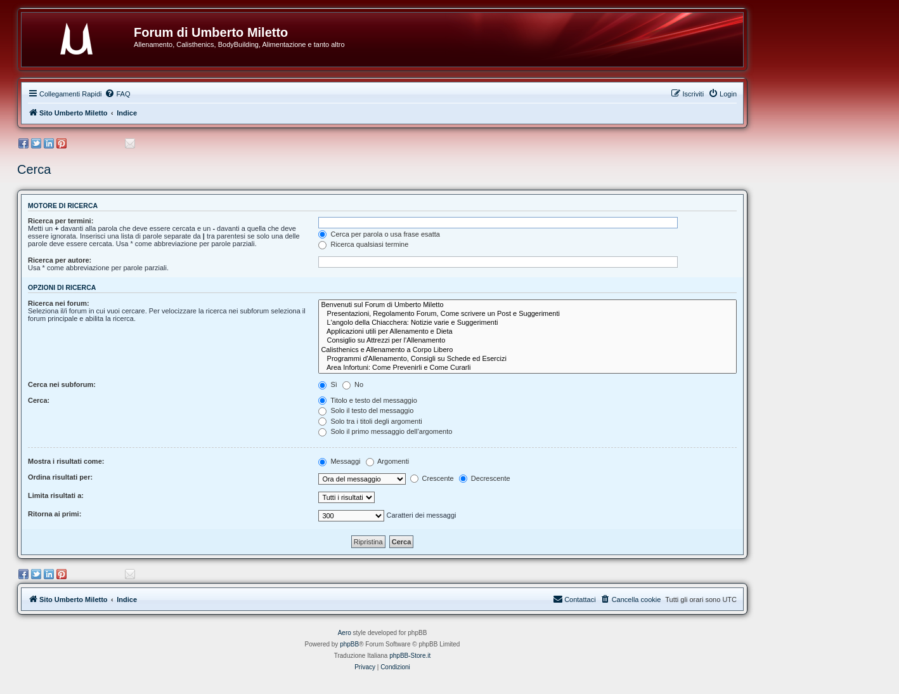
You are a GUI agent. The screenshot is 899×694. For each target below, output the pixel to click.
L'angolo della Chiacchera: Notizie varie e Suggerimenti (527, 322)
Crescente (432, 478)
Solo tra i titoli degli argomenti (370, 421)
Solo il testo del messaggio (365, 410)
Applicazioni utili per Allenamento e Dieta (527, 331)
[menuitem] (117, 93)
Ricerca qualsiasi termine (363, 244)
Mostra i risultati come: (66, 461)
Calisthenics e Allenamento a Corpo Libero (527, 350)
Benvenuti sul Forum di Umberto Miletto (527, 305)
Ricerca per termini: (60, 221)
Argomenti (388, 461)
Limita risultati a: (56, 495)
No (352, 384)
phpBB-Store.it (409, 655)
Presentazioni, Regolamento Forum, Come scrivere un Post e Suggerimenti (527, 314)
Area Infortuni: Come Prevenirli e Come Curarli (527, 367)
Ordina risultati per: (60, 477)
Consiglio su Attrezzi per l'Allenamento (527, 340)
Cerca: (38, 400)
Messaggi (339, 461)
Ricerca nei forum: (58, 303)
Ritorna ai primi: (54, 514)
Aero (344, 632)
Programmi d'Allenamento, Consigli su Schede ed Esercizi (527, 359)
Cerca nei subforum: (62, 384)
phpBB (349, 644)
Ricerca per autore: (59, 260)
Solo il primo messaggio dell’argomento (385, 431)
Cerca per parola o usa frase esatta (378, 234)
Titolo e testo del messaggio (367, 400)
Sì (327, 384)
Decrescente (484, 478)
